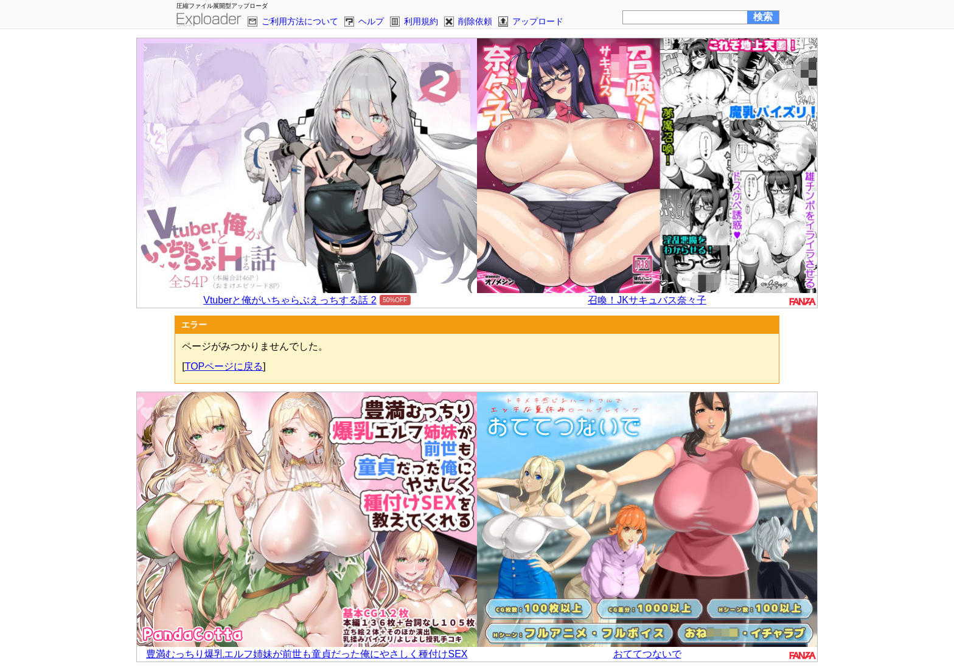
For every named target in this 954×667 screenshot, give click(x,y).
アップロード (537, 21)
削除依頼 (475, 21)
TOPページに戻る (224, 366)
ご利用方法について (300, 21)
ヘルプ (371, 21)
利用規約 (421, 21)
